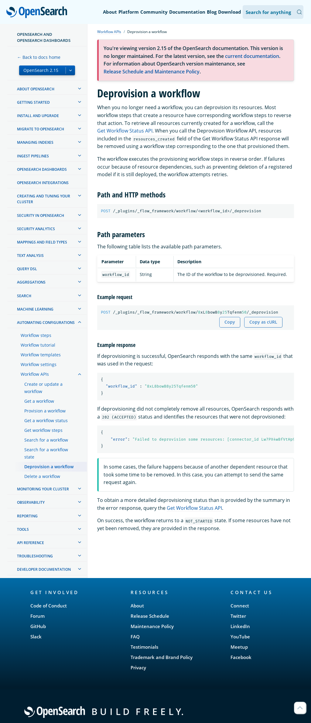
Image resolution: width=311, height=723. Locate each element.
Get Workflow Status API (124, 130)
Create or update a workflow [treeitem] (43, 387)
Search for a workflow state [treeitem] (46, 453)
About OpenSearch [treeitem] (35, 89)
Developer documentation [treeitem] (44, 569)
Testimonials (144, 647)
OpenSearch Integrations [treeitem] (43, 182)
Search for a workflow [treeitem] (46, 440)
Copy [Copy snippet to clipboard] (229, 322)
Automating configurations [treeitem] (46, 322)
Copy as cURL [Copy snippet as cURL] (263, 322)
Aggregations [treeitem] (31, 282)
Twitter (238, 616)
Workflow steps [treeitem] (36, 335)
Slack (36, 637)
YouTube (240, 637)
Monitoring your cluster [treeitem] (43, 489)
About (110, 12)
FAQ (135, 637)
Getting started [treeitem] (33, 102)
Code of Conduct (48, 606)
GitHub (38, 626)
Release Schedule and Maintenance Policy (152, 71)
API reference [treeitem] (30, 542)
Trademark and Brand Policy (162, 657)
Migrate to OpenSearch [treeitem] (40, 129)
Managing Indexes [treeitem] (35, 142)
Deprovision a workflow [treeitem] (48, 466)
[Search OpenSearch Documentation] (273, 12)
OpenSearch (38, 12)
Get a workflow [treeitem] (39, 401)
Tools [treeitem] (23, 529)
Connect (240, 606)
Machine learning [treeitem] (35, 309)
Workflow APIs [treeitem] (35, 374)
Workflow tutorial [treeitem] (38, 345)
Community (154, 12)
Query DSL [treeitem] (27, 268)
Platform (128, 12)
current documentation (252, 56)
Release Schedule (150, 616)
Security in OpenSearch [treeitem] (40, 215)
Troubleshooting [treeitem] (35, 556)
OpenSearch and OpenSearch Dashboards (43, 37)
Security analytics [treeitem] (36, 228)
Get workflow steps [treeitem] (43, 430)
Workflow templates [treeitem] (41, 355)
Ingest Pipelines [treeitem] (33, 156)
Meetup (239, 647)
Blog (212, 12)
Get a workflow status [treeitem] (46, 420)
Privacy (138, 667)
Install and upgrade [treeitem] (38, 115)
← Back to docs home (38, 57)
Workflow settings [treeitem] (38, 364)
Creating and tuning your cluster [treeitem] (43, 198)
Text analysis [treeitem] (30, 255)
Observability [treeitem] (31, 502)
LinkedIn (240, 626)
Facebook (241, 657)
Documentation (187, 12)
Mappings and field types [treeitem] (42, 242)
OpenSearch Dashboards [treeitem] (42, 169)
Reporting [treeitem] (27, 516)
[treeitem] (79, 88)
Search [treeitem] (24, 295)
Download (229, 12)
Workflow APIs (109, 31)
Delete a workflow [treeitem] (42, 476)
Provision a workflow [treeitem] (45, 411)
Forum (37, 616)
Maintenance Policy (152, 626)
